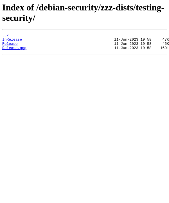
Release (10, 45)
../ (5, 35)
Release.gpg (14, 51)
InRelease (12, 40)
